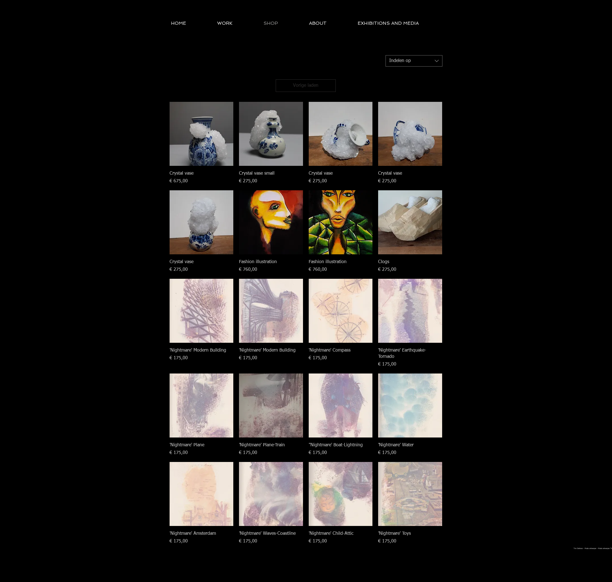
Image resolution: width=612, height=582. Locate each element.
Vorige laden (305, 85)
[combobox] (414, 61)
